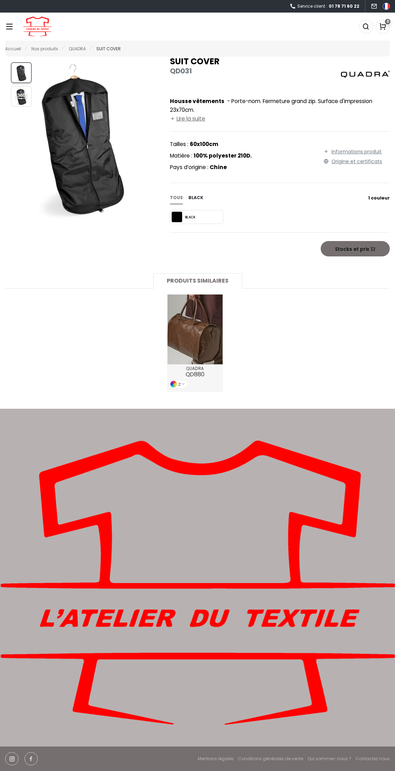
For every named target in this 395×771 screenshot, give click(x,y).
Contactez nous (373, 759)
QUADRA (195, 372)
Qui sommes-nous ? (329, 759)
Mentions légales (216, 759)
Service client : (324, 6)
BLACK (183, 217)
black (195, 198)
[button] (21, 72)
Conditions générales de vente (270, 759)
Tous (176, 198)
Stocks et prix (355, 249)
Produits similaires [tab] (198, 281)
